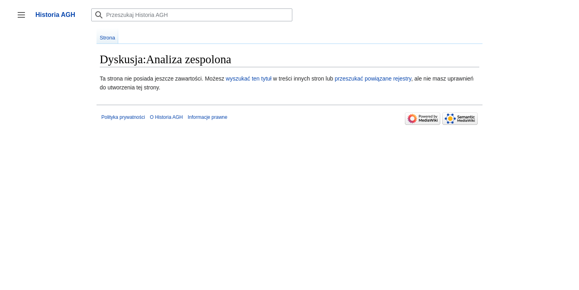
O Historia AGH (166, 117)
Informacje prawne (208, 117)
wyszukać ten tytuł (249, 78)
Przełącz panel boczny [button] (24, 18)
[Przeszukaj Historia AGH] (191, 14)
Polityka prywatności (123, 117)
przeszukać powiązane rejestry (373, 78)
